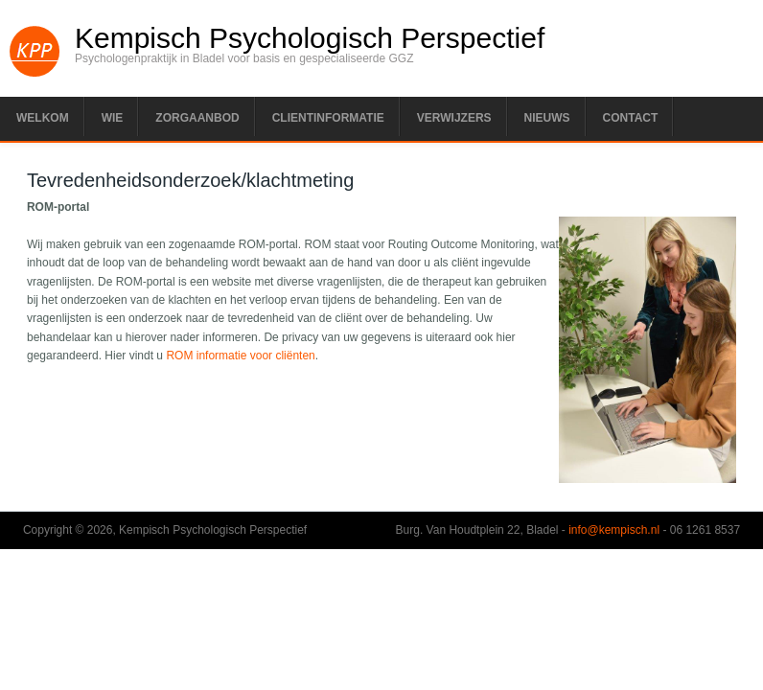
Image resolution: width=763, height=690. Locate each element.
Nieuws (547, 118)
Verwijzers (454, 118)
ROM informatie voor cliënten (240, 355)
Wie (113, 118)
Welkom (42, 118)
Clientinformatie (328, 118)
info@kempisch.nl (613, 530)
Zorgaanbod (197, 118)
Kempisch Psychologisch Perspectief (309, 38)
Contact (631, 118)
